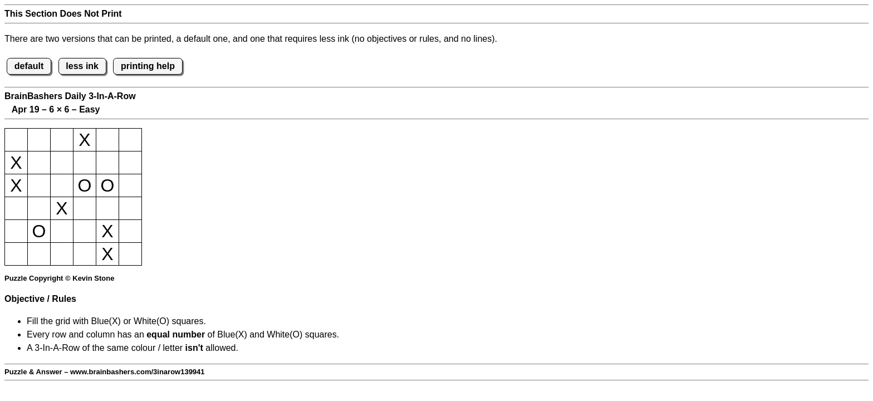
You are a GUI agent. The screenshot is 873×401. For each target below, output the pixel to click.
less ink (82, 66)
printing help (148, 66)
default (28, 66)
